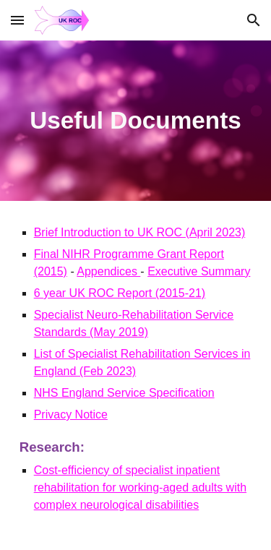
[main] (136, 120)
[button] (17, 20)
